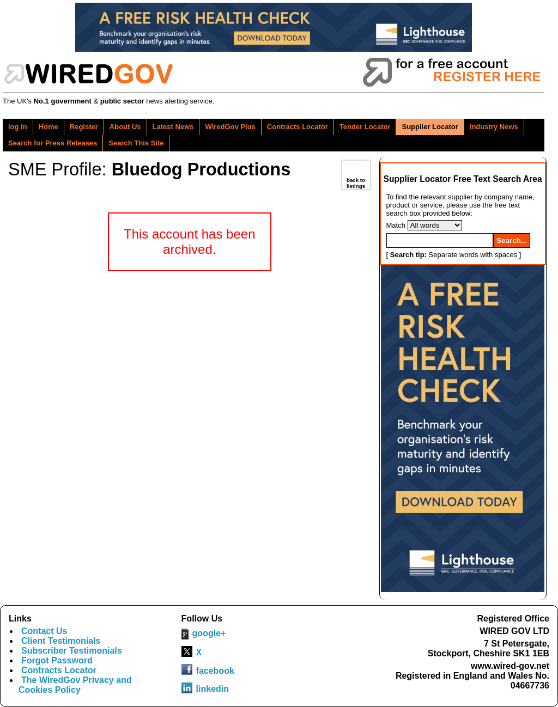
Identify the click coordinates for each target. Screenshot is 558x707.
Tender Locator (365, 127)
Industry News (494, 127)
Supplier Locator (430, 127)
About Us (125, 127)
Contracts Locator (297, 127)
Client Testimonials (61, 640)
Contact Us (44, 631)
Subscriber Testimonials (71, 650)
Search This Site (135, 143)
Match (395, 225)
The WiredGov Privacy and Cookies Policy (75, 684)
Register (84, 127)
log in (17, 127)
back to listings (356, 183)
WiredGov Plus (230, 127)
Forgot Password (57, 660)
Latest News (173, 127)
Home (48, 127)
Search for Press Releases (52, 143)
